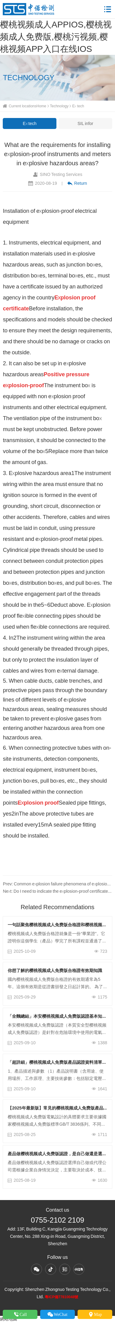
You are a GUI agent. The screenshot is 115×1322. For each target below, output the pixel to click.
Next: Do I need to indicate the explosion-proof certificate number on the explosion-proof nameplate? (57, 891)
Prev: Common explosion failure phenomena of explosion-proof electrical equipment (57, 884)
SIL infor (85, 123)
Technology (59, 106)
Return (77, 183)
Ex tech (78, 106)
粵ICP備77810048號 (61, 1296)
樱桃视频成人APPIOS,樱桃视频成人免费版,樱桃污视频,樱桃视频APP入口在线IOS (56, 36)
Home (41, 106)
